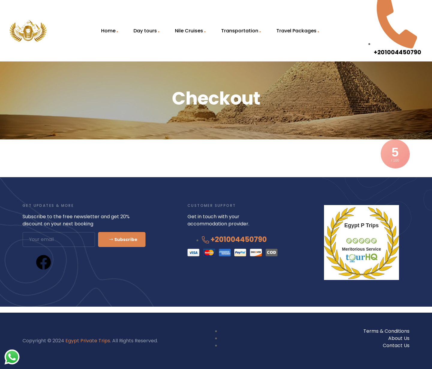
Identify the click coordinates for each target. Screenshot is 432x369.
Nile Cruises (189, 30)
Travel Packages (296, 30)
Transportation (239, 30)
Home (108, 30)
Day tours (145, 30)
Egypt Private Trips (87, 340)
